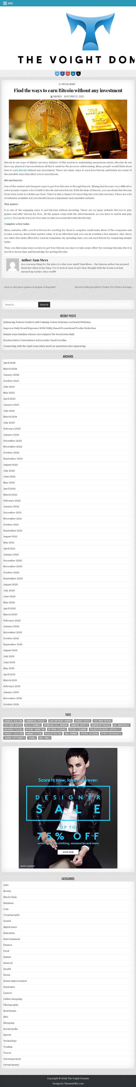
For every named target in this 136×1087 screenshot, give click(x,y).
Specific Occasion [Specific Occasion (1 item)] (89, 733)
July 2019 (8, 656)
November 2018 (12, 698)
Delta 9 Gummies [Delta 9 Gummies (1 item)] (33, 725)
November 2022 (12, 446)
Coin (5, 909)
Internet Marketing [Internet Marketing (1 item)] (35, 729)
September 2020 (13, 578)
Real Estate (9, 1011)
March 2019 (10, 680)
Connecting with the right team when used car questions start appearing (44, 346)
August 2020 (10, 584)
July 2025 (9, 386)
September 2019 (12, 644)
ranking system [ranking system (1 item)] (34, 733)
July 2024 (9, 410)
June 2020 (9, 596)
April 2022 (9, 488)
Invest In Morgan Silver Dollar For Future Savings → (105, 287)
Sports (7, 1034)
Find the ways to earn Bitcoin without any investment (68, 90)
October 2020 (11, 572)
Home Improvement (15, 981)
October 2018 (11, 704)
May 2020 (9, 602)
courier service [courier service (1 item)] (82, 721)
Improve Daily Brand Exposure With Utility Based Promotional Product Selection (49, 328)
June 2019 (9, 662)
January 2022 (11, 506)
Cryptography (11, 915)
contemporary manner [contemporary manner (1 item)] (60, 721)
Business (8, 903)
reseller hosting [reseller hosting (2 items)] (53, 733)
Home (6, 975)
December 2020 (12, 560)
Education (9, 933)
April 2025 (9, 398)
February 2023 (12, 428)
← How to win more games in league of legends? (28, 287)
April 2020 (9, 608)
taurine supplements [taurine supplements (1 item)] (14, 738)
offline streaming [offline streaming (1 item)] (78, 729)
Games (7, 957)
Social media (10, 1029)
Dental (7, 921)
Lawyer (7, 993)
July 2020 (9, 590)
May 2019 (8, 668)
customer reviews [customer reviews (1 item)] (103, 721)
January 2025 (11, 404)
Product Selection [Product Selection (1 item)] (13, 733)
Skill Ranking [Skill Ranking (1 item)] (71, 733)
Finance (7, 945)
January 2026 (11, 375)
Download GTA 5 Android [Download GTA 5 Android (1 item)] (56, 725)
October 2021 (11, 524)
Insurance (9, 987)
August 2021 (10, 536)
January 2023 (11, 434)
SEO (5, 1017)
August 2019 (10, 650)
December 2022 (12, 440)
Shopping (8, 1023)
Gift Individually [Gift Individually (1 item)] (122, 725)
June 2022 (9, 476)
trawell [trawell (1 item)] (32, 738)
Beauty (7, 891)
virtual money (68, 84)
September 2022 (13, 458)
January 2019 (11, 692)
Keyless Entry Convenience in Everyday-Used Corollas (34, 340)
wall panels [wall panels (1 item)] (44, 738)
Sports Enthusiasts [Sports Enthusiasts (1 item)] (111, 733)
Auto (6, 885)
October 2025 (11, 381)
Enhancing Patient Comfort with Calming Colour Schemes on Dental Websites (47, 322)
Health (7, 969)
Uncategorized (12, 1059)
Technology (10, 1040)
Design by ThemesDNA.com (68, 1083)
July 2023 (9, 422)
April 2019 (9, 674)
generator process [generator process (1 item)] (100, 725)
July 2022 (9, 470)
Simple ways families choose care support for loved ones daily (39, 334)
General (7, 963)
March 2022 (10, 494)
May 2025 (9, 392)
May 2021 (8, 542)
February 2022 (12, 500)
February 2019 (11, 686)
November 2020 (12, 566)
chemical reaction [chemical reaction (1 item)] (13, 721)
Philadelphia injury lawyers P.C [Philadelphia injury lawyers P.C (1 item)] (105, 729)
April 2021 (9, 548)
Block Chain (10, 897)
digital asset (10, 927)
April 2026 (9, 362)
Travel (7, 1053)
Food (6, 951)
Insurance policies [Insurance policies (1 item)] (13, 729)
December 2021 (12, 512)
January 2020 (11, 626)
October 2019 (11, 638)
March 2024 (10, 416)
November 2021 (12, 518)
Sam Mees (57, 96)
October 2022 (11, 452)
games (8, 218)
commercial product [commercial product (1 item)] (35, 721)
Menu (10, 3)
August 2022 (10, 464)
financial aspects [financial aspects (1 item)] (79, 725)
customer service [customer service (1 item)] (13, 725)
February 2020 (12, 620)
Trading (7, 1047)
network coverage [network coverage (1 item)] (57, 729)
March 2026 (10, 368)
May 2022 (9, 482)
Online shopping (12, 999)
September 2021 (12, 530)
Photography (10, 1005)
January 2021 (11, 554)
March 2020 (10, 614)
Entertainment (11, 939)
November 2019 (12, 632)
